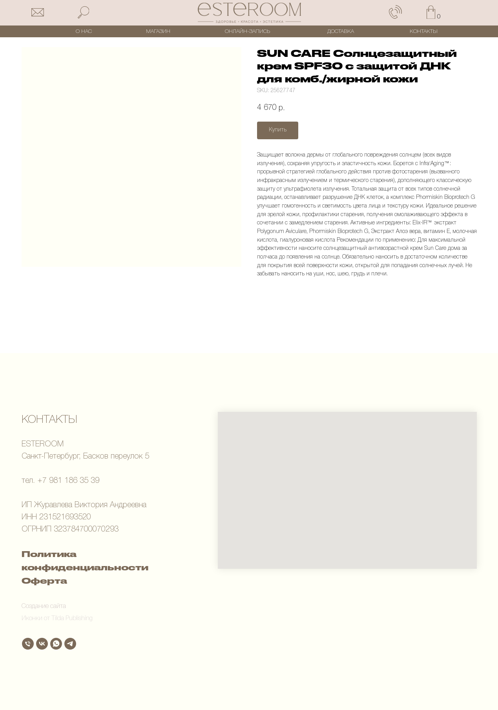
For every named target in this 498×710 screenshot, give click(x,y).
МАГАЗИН (158, 31)
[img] (249, 13)
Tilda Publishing (72, 618)
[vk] (42, 644)
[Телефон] (28, 644)
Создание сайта (44, 606)
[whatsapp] (56, 644)
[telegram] (70, 644)
